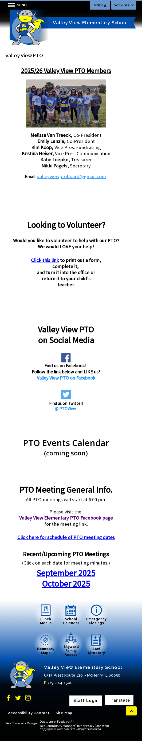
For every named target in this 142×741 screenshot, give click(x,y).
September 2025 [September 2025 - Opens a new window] (66, 573)
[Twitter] (18, 698)
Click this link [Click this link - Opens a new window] (45, 260)
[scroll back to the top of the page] (131, 710)
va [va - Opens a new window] (39, 176)
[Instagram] (28, 698)
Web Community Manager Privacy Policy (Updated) (74, 726)
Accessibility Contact (29, 713)
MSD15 (100, 5)
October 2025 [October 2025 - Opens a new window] (66, 583)
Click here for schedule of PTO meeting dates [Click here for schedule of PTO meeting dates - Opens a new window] (66, 537)
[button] (16, 5)
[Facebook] (8, 698)
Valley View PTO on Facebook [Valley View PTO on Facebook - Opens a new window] (66, 378)
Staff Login (86, 700)
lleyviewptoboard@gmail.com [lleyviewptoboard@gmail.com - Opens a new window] (74, 176)
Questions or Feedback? (56, 721)
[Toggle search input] (77, 5)
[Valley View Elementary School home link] (28, 27)
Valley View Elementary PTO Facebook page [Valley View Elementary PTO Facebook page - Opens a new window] (66, 518)
